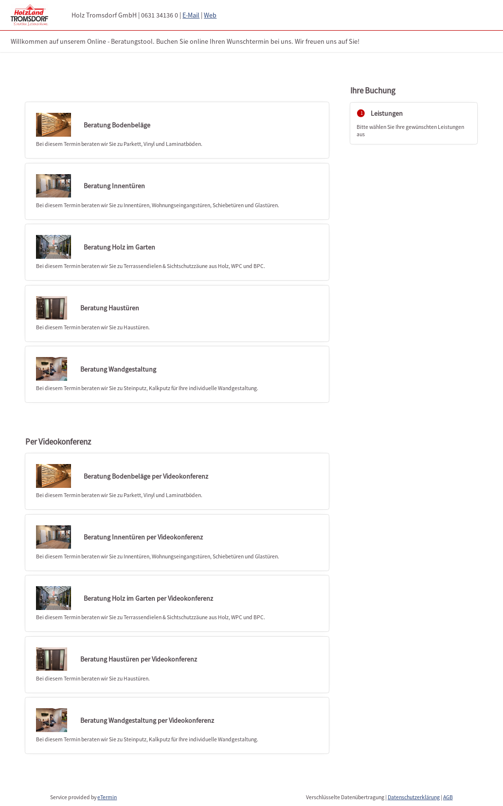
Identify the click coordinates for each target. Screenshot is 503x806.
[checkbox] (177, 130)
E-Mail (190, 15)
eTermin (107, 797)
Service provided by (83, 797)
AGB (448, 797)
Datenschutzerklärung (414, 797)
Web (210, 15)
